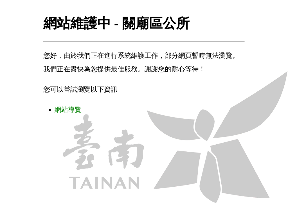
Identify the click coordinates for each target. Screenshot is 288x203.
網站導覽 (68, 109)
